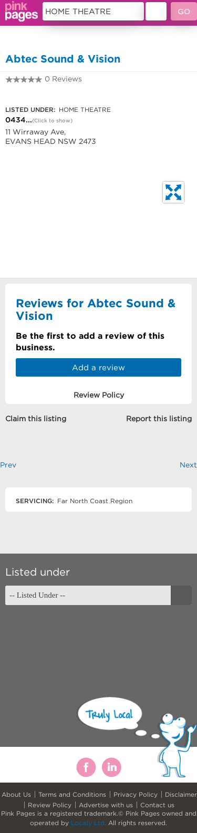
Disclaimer (181, 794)
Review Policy (49, 804)
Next (188, 465)
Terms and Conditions (72, 794)
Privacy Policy (135, 794)
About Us (16, 794)
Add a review (98, 367)
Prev (8, 465)
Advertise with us (106, 804)
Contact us (157, 804)
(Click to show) (52, 120)
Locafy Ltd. (88, 822)
